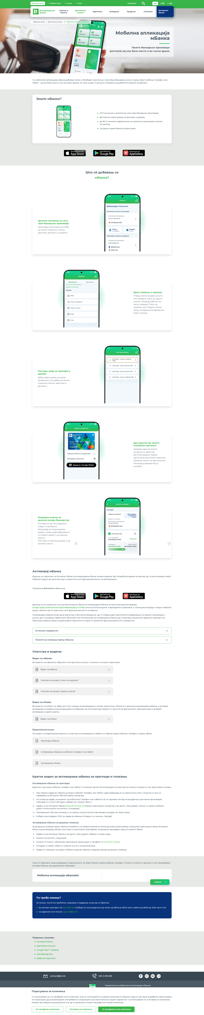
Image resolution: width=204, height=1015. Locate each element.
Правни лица (55, 3)
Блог (80, 3)
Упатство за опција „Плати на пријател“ (60, 682)
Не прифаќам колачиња (47, 1009)
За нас (69, 3)
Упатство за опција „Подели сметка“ (58, 693)
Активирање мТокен (51, 768)
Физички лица (38, 3)
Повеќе (158, 889)
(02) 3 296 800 (102, 976)
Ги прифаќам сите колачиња (117, 1009)
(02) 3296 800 (69, 916)
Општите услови (112, 849)
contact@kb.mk (54, 976)
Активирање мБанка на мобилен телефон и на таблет (67, 756)
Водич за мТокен (49, 722)
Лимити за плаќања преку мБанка (54, 641)
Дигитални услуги (55, 22)
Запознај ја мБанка (50, 745)
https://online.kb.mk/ (75, 812)
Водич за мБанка (49, 671)
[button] (76, 541)
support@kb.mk (70, 920)
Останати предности (46, 632)
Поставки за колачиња (81, 1009)
